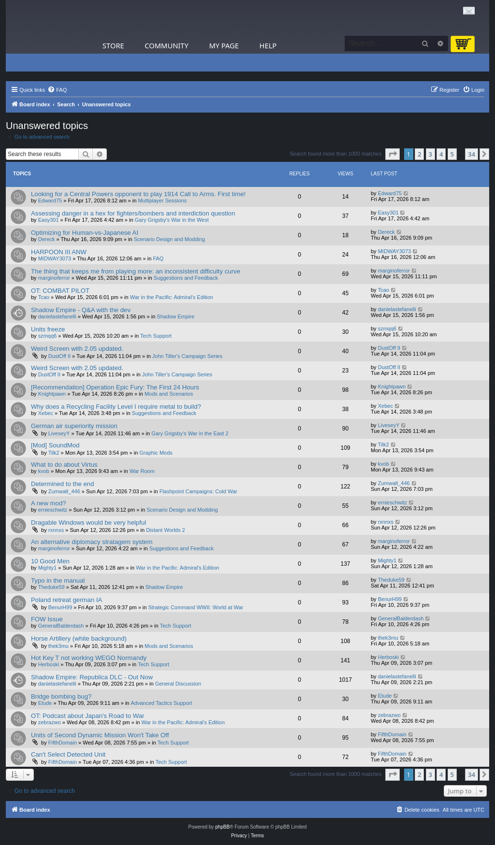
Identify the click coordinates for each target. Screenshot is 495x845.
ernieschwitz (53, 510)
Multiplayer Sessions (162, 200)
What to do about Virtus (64, 464)
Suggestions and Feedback (186, 278)
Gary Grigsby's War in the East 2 (189, 433)
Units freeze (48, 329)
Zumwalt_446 (64, 491)
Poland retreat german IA (66, 599)
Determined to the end (62, 483)
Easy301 (48, 220)
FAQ (158, 258)
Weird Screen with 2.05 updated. (77, 348)
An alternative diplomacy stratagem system (91, 541)
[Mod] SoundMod (55, 445)
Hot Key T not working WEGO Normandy (88, 657)
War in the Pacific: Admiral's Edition (171, 297)
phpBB (222, 827)
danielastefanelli (57, 316)
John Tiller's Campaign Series (187, 356)
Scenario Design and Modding (169, 239)
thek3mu (58, 646)
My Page (224, 45)
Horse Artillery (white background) (79, 638)
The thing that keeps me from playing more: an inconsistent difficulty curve (135, 271)
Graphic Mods (155, 453)
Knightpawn (52, 394)
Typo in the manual (58, 580)
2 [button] (419, 154)
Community (166, 45)
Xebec (45, 413)
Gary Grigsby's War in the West (172, 220)
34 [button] (471, 154)
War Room (142, 471)
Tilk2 (53, 453)
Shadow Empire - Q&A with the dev (81, 310)
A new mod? (48, 503)
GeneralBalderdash (61, 626)
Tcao (43, 297)
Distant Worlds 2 (165, 530)
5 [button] (452, 154)
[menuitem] (57, 90)
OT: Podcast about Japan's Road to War (87, 715)
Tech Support (156, 336)
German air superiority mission (74, 426)
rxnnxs (56, 530)
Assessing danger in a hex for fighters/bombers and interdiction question (133, 213)
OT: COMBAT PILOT (60, 290)
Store (113, 45)
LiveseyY (59, 433)
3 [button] (430, 154)
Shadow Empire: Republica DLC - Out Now (92, 677)
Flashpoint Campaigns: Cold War (198, 491)
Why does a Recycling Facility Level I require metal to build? (116, 406)
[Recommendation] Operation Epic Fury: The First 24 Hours (115, 387)
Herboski (48, 664)
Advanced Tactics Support (161, 703)
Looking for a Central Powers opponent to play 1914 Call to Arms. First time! (138, 194)
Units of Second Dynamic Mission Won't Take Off (100, 735)
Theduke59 (51, 587)
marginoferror (54, 278)
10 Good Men (50, 561)
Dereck (46, 239)
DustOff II (59, 356)
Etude (45, 703)
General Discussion (178, 684)
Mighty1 (47, 568)
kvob (43, 471)
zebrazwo (49, 722)
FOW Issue (47, 619)
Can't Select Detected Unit (68, 754)
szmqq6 (47, 336)
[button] (392, 154)
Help (268, 45)
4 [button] (441, 154)
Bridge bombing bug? (61, 696)
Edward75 (50, 200)
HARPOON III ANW (59, 252)
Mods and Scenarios (169, 394)
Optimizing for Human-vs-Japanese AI (84, 232)
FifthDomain (62, 742)
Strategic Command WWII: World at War (195, 607)
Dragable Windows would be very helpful (88, 522)
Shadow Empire (175, 316)
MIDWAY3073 (54, 258)
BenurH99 (60, 607)
